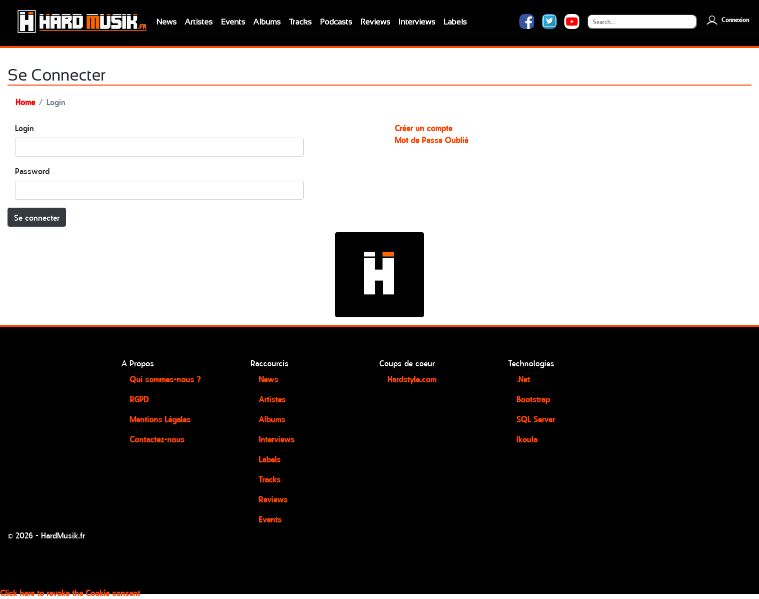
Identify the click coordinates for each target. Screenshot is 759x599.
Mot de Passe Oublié (431, 139)
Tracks (300, 22)
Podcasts (336, 22)
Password (32, 171)
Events (233, 22)
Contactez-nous (157, 438)
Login (24, 128)
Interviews (416, 22)
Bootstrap (533, 398)
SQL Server (535, 418)
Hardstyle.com (411, 378)
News (166, 22)
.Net (523, 378)
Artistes (199, 22)
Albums (267, 22)
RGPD (139, 398)
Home (25, 101)
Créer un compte (423, 127)
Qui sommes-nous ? (165, 378)
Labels (455, 22)
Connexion (726, 20)
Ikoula (526, 438)
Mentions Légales (160, 418)
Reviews (375, 22)
